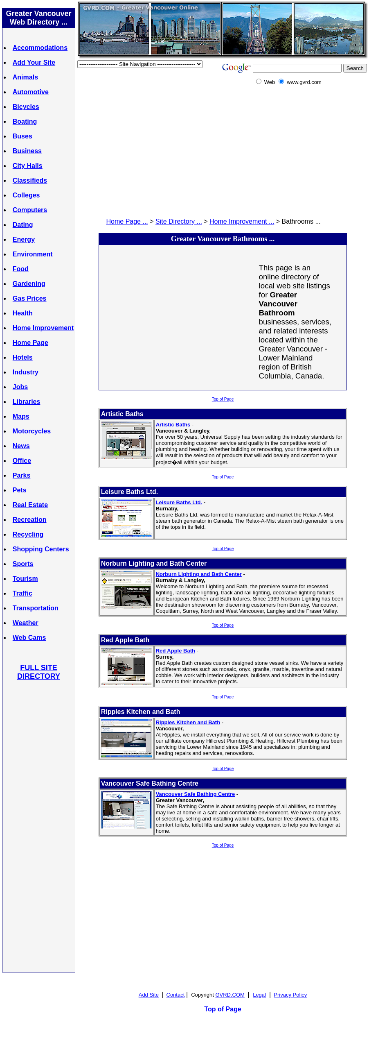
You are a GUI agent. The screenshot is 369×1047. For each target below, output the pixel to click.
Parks (22, 475)
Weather (25, 622)
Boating (25, 121)
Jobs (20, 386)
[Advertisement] (39, 826)
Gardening (29, 283)
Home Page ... (127, 221)
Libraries (26, 401)
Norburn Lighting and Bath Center (199, 574)
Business (27, 150)
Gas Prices (30, 298)
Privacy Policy (290, 995)
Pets (20, 490)
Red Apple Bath (175, 651)
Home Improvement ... (241, 221)
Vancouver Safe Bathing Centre (195, 794)
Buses (22, 136)
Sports (23, 563)
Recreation (30, 519)
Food (21, 268)
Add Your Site (34, 62)
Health (23, 313)
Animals (25, 77)
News (21, 445)
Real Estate (30, 504)
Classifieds (30, 180)
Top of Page (223, 399)
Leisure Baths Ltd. (179, 502)
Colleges (26, 195)
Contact (175, 995)
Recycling (28, 534)
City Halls (28, 165)
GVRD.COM (230, 995)
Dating (23, 224)
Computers (30, 209)
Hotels (23, 357)
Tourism (25, 578)
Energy (24, 239)
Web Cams (29, 637)
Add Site (149, 995)
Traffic (22, 593)
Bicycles (26, 106)
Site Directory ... (178, 221)
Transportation (36, 608)
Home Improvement (43, 327)
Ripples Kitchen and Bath (188, 722)
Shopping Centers (41, 549)
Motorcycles (32, 431)
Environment (33, 254)
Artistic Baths (173, 425)
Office (22, 460)
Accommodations (40, 47)
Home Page (30, 342)
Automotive (31, 91)
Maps (21, 416)
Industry (25, 372)
